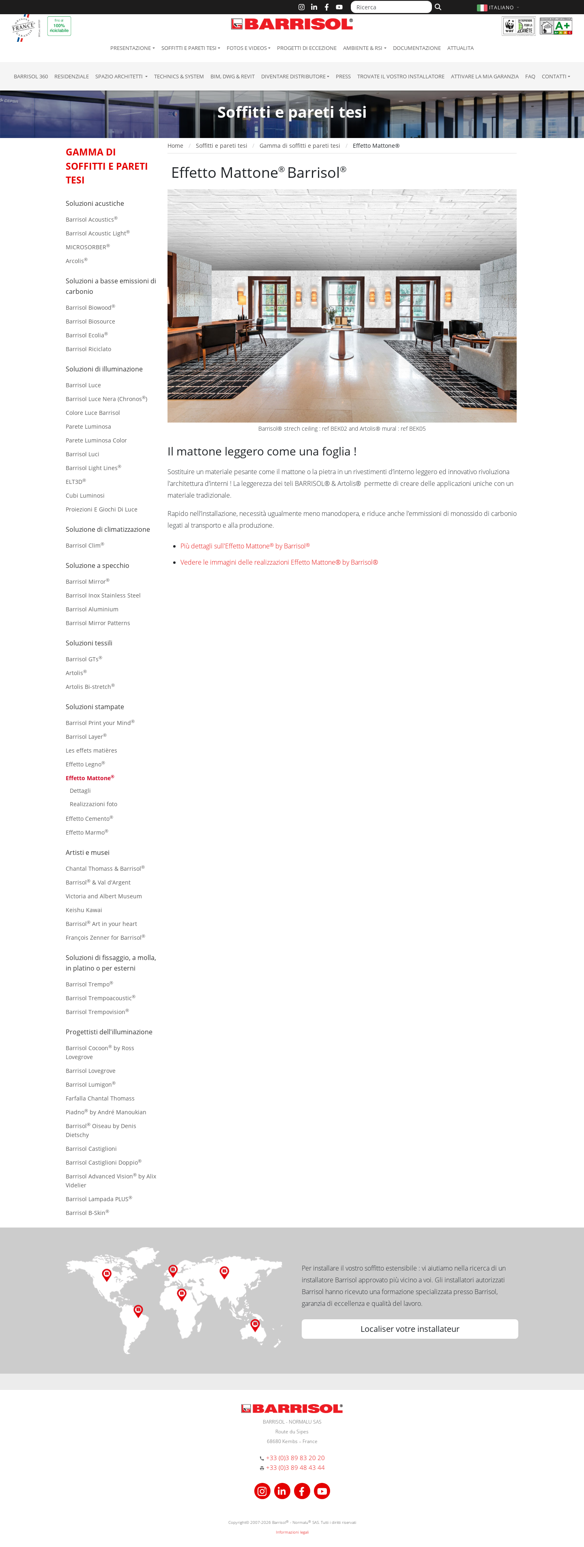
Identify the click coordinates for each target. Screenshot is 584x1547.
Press (343, 76)
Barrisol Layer (86, 736)
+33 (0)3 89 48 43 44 (295, 1467)
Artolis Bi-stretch (90, 686)
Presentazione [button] (130, 48)
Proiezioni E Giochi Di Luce (101, 509)
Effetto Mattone (90, 777)
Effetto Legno (85, 764)
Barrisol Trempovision (97, 1011)
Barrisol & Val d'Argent (98, 882)
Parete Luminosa (88, 426)
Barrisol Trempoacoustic (100, 997)
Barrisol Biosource (90, 321)
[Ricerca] (391, 7)
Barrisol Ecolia (87, 335)
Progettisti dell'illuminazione (109, 1031)
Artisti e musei (88, 852)
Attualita (460, 48)
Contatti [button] (554, 76)
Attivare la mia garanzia (485, 76)
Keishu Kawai (84, 910)
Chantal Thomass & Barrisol (105, 868)
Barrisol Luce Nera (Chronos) (106, 398)
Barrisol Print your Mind (100, 722)
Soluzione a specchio (97, 565)
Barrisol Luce (83, 385)
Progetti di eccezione (307, 48)
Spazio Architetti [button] (119, 76)
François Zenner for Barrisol (105, 937)
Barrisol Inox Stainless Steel (103, 595)
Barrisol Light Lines (93, 467)
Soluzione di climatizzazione (108, 529)
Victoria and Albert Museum (104, 896)
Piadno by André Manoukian (106, 1111)
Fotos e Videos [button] (247, 48)
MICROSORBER (88, 246)
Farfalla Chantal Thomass (100, 1098)
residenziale (71, 76)
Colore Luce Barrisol (93, 412)
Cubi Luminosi (85, 495)
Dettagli (80, 790)
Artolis (76, 672)
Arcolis (77, 260)
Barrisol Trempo (89, 984)
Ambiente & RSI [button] (362, 48)
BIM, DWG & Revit (232, 76)
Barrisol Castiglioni (91, 1148)
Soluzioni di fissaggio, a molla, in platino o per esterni (111, 963)
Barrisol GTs (84, 658)
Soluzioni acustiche (95, 203)
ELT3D (76, 481)
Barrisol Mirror (88, 581)
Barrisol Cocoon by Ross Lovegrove (100, 1052)
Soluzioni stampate (95, 706)
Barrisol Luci (82, 454)
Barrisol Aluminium (92, 609)
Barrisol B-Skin (87, 1212)
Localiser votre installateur (410, 1328)
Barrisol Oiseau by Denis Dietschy (101, 1130)
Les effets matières (91, 750)
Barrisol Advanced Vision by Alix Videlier (111, 1180)
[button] (499, 7)
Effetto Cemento (89, 818)
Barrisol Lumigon (91, 1084)
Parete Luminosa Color (96, 440)
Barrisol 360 (31, 76)
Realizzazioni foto (93, 804)
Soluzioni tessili (89, 643)
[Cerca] (437, 6)
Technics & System (179, 76)
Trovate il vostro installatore (400, 76)
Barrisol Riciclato (88, 349)
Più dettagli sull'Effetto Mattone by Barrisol (245, 546)
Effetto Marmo (87, 832)
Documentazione (417, 48)
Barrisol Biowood (90, 307)
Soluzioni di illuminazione (104, 369)
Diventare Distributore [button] (293, 76)
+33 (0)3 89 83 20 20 (295, 1458)
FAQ (530, 76)
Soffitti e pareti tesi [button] (189, 48)
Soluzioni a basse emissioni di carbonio (111, 286)
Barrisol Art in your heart (101, 923)
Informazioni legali (292, 1532)
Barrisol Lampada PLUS (99, 1198)
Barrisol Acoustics (92, 219)
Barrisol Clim (85, 545)
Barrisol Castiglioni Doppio (104, 1162)
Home (175, 145)
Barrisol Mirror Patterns (98, 623)
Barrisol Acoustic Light (98, 233)
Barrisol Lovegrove (91, 1070)
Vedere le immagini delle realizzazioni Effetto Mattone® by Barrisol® (279, 562)
